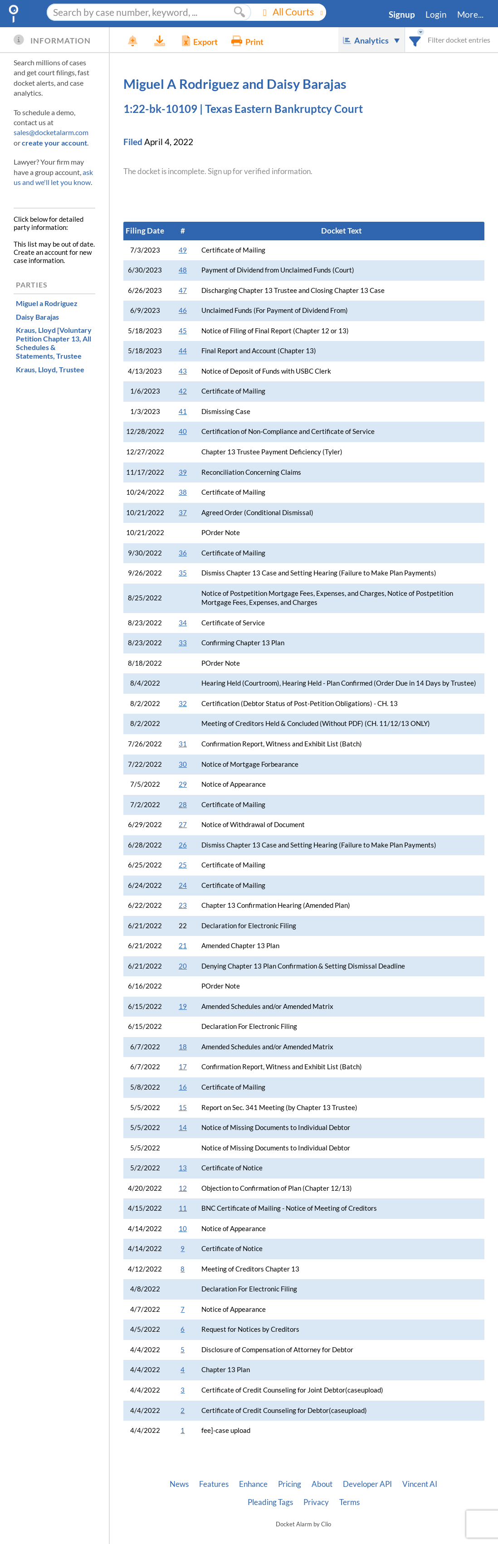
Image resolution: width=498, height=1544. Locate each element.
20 (183, 966)
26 (183, 845)
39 (183, 472)
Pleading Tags (270, 1502)
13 (183, 1168)
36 (183, 553)
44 (183, 351)
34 (183, 623)
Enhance (253, 1484)
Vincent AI (419, 1484)
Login (436, 14)
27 (183, 824)
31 (183, 744)
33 (183, 643)
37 (183, 512)
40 (183, 431)
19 (183, 1006)
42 (183, 391)
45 (183, 331)
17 (183, 1067)
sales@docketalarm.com (51, 132)
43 (183, 371)
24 (183, 885)
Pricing (289, 1484)
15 (183, 1107)
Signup (402, 14)
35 (183, 573)
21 (183, 946)
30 (183, 764)
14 (183, 1127)
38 (183, 492)
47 (183, 290)
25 (183, 865)
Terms (349, 1502)
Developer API (367, 1484)
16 (183, 1087)
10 (183, 1228)
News (179, 1484)
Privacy (316, 1502)
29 (183, 784)
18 (183, 1047)
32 (183, 703)
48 (183, 270)
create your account (54, 142)
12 (183, 1188)
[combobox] (415, 39)
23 (183, 905)
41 (183, 411)
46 (183, 310)
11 (183, 1208)
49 (183, 250)
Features (214, 1484)
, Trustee (54, 343)
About (322, 1484)
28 (183, 805)
